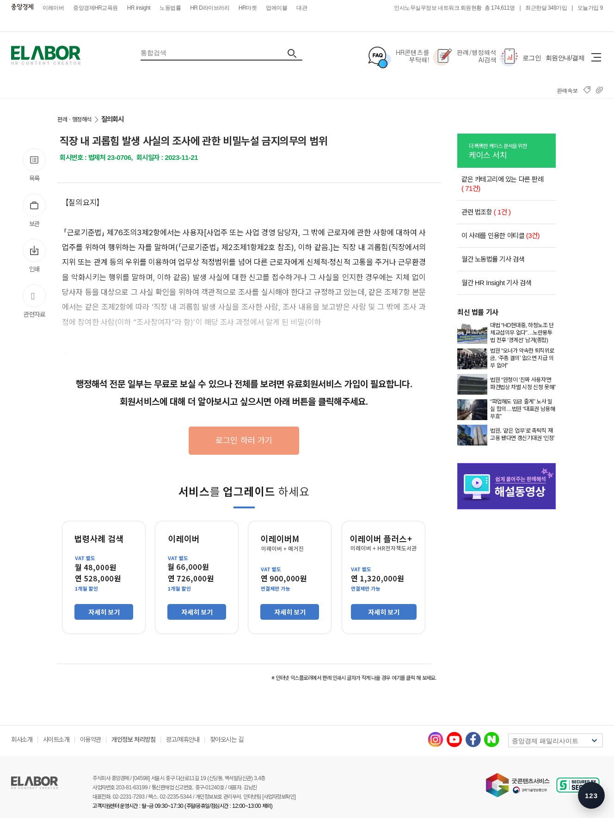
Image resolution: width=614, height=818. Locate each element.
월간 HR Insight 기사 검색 (496, 283)
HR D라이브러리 (209, 8)
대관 (301, 8)
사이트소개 (56, 739)
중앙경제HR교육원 (95, 8)
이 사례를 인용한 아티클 (500, 235)
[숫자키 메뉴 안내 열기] (591, 795)
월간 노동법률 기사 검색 (492, 259)
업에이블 (276, 8)
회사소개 (21, 739)
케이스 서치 (512, 150)
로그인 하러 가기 (243, 440)
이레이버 (53, 8)
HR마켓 (248, 8)
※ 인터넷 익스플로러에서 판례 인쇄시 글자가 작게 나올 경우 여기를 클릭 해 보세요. (353, 678)
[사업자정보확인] (278, 797)
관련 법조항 (486, 212)
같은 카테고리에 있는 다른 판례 (502, 183)
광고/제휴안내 (182, 739)
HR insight (138, 8)
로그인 (531, 57)
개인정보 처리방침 (133, 739)
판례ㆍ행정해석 (74, 119)
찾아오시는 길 (226, 739)
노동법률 (170, 8)
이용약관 (90, 739)
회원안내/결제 (565, 57)
